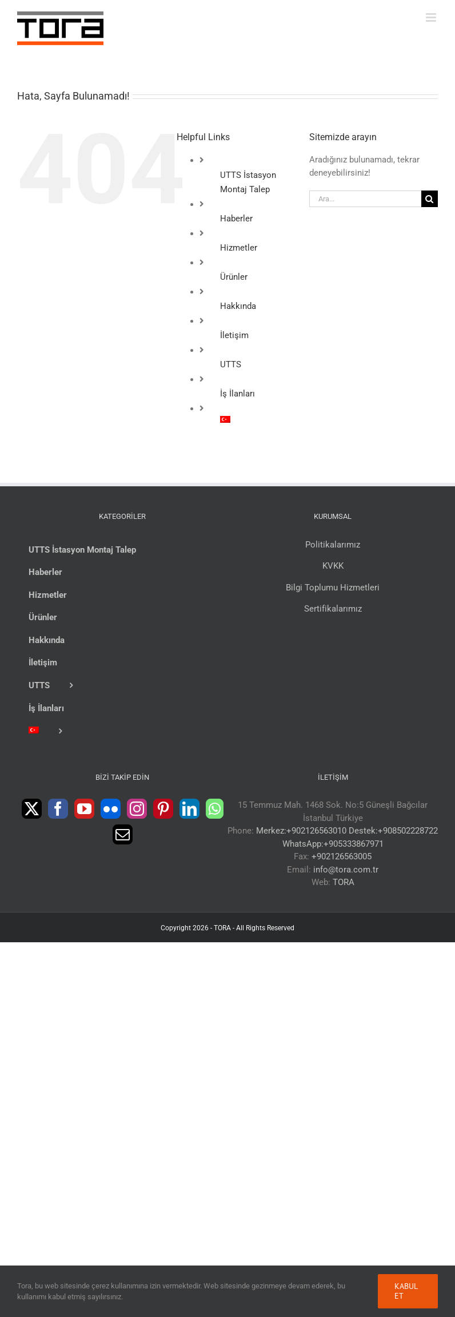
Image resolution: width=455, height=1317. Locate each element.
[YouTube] (84, 809)
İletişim (234, 335)
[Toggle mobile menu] (432, 17)
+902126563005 (342, 856)
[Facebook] (58, 809)
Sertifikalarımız (333, 609)
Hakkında (238, 306)
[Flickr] (111, 809)
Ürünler (234, 277)
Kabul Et (406, 1291)
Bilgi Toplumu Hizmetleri (333, 587)
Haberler (236, 218)
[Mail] (123, 834)
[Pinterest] (163, 809)
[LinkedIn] (189, 809)
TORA (343, 882)
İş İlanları (237, 393)
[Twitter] (32, 809)
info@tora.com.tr (345, 869)
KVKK (333, 566)
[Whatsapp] (214, 809)
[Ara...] (365, 199)
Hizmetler (238, 248)
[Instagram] (137, 809)
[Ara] (429, 199)
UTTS (230, 364)
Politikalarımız (332, 545)
